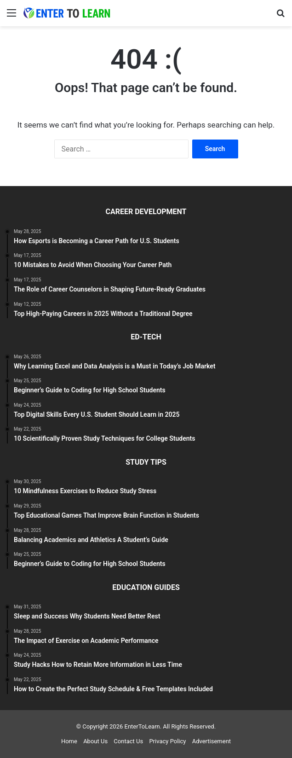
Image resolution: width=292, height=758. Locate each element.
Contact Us (128, 741)
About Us (95, 741)
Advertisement (211, 741)
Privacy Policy (167, 741)
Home (69, 741)
